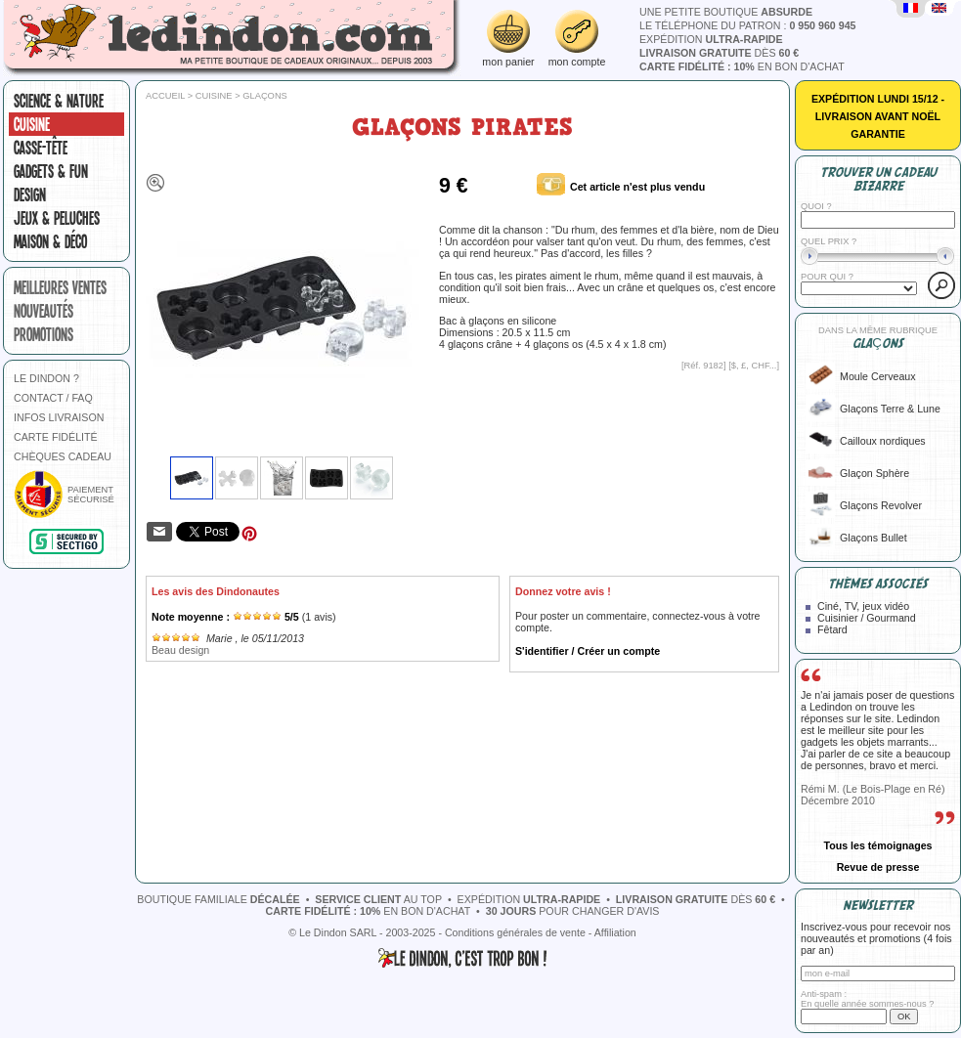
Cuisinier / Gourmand (866, 618)
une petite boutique (725, 12)
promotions (43, 334)
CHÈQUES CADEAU (62, 456)
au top (378, 899)
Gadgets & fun (51, 171)
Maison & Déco (50, 241)
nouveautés (43, 311)
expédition (711, 39)
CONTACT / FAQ (53, 398)
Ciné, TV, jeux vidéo (863, 606)
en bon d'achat (742, 66)
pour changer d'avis (573, 911)
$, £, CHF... (754, 365)
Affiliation (615, 932)
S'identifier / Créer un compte (587, 651)
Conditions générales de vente (515, 932)
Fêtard (832, 629)
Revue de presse (878, 867)
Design (30, 194)
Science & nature (59, 100)
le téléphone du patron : (747, 25)
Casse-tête (40, 147)
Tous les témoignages (877, 845)
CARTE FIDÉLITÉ (56, 437)
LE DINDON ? (46, 378)
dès (719, 53)
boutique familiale (218, 899)
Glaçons (264, 96)
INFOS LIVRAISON (59, 417)
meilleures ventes (60, 287)
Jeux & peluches (57, 218)
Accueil (165, 96)
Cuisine (32, 124)
